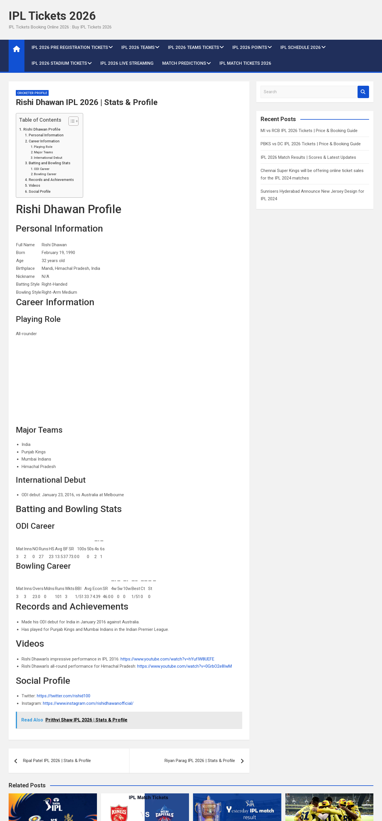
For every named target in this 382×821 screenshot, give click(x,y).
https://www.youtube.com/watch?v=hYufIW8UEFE (167, 659)
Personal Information (46, 135)
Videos (34, 186)
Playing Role (43, 147)
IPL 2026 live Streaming (127, 63)
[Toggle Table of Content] (70, 121)
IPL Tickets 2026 (52, 16)
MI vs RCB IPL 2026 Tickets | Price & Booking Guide (309, 130)
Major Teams (43, 152)
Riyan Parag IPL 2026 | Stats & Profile (200, 760)
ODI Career (41, 169)
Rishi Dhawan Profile (41, 129)
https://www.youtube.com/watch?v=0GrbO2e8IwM (184, 666)
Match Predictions (184, 63)
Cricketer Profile (32, 93)
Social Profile (40, 192)
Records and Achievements (51, 180)
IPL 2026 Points (249, 47)
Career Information (44, 141)
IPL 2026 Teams (137, 47)
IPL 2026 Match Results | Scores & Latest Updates (308, 157)
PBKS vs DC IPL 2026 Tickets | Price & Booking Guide (311, 143)
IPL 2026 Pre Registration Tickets (70, 47)
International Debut (48, 158)
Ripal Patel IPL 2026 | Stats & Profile (57, 760)
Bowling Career (45, 174)
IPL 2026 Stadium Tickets (59, 63)
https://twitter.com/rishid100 (63, 695)
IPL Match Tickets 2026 (245, 63)
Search (363, 92)
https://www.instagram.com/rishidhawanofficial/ (88, 703)
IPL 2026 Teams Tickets (193, 47)
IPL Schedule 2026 (300, 47)
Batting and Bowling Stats (49, 163)
